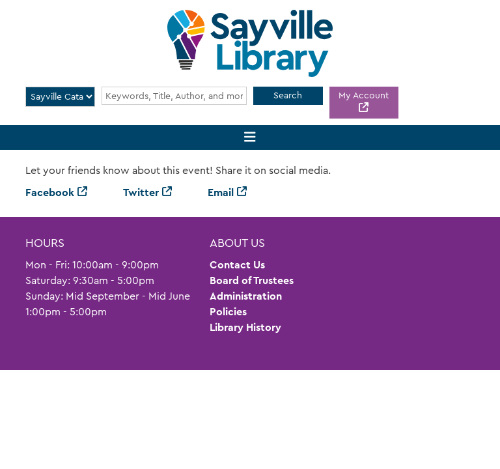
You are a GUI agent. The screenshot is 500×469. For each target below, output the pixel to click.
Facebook (49, 192)
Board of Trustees (252, 280)
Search (287, 95)
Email (221, 192)
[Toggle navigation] (250, 137)
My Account (364, 95)
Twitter (141, 192)
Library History (245, 327)
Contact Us (237, 264)
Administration (246, 296)
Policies (228, 311)
